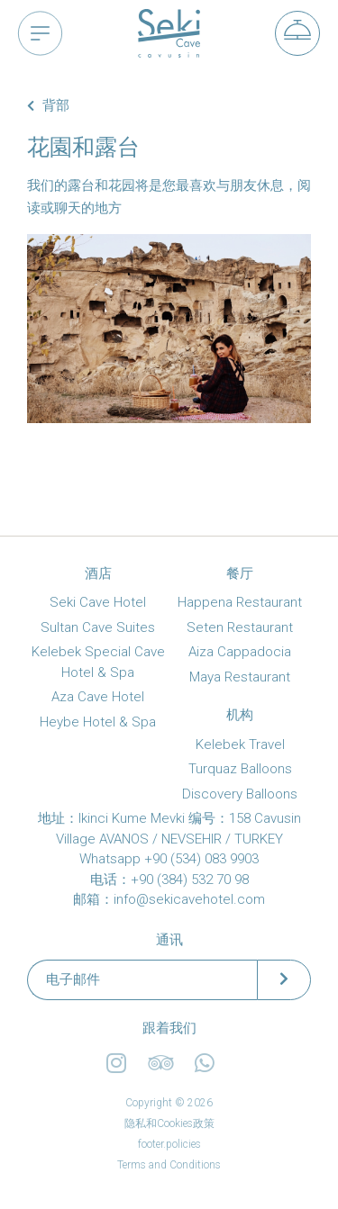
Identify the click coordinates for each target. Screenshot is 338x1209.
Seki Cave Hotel (98, 602)
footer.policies (169, 1144)
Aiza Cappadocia (239, 652)
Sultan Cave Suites (98, 627)
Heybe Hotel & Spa (98, 722)
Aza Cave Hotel (97, 697)
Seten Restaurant (240, 627)
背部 (48, 105)
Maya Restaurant (239, 677)
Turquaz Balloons (240, 769)
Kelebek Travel (240, 744)
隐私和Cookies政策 (169, 1123)
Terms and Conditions (169, 1165)
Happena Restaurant (240, 602)
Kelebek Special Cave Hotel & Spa (98, 662)
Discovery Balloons (239, 794)
